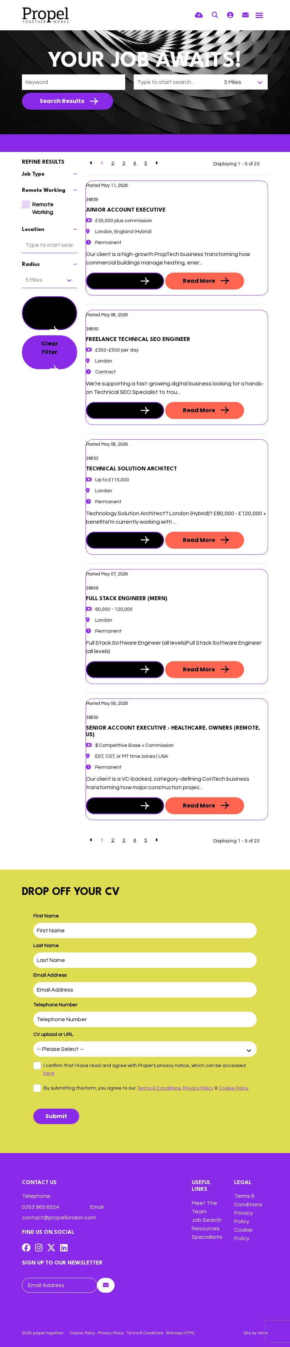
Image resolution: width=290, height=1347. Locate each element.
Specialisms (207, 1237)
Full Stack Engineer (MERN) (126, 599)
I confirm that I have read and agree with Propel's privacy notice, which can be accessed (145, 1069)
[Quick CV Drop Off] (199, 15)
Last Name (46, 945)
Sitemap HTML (180, 1333)
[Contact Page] (245, 15)
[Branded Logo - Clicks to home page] (45, 15)
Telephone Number (55, 1004)
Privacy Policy (198, 1088)
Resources (206, 1228)
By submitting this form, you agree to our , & (146, 1088)
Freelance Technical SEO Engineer (138, 339)
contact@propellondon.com (59, 1217)
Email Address (49, 975)
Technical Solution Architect (131, 469)
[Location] (177, 82)
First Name (46, 916)
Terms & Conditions (159, 1088)
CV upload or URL (53, 1034)
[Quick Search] (215, 15)
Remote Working (42, 208)
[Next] (156, 163)
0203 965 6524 (40, 1207)
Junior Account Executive (126, 210)
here (49, 1073)
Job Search (206, 1220)
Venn (263, 1333)
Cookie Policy (234, 1088)
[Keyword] (73, 82)
